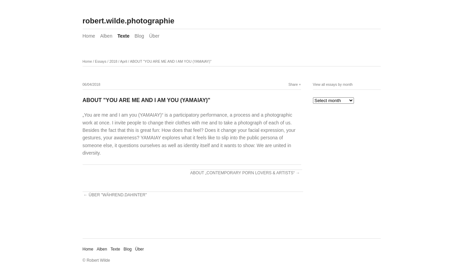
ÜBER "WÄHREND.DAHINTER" (118, 195)
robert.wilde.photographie (128, 21)
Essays (100, 61)
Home (89, 36)
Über (154, 36)
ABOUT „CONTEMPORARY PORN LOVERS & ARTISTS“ (242, 173)
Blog (139, 36)
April (123, 61)
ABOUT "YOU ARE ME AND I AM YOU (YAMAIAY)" (171, 61)
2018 (113, 61)
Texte (124, 36)
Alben (106, 36)
